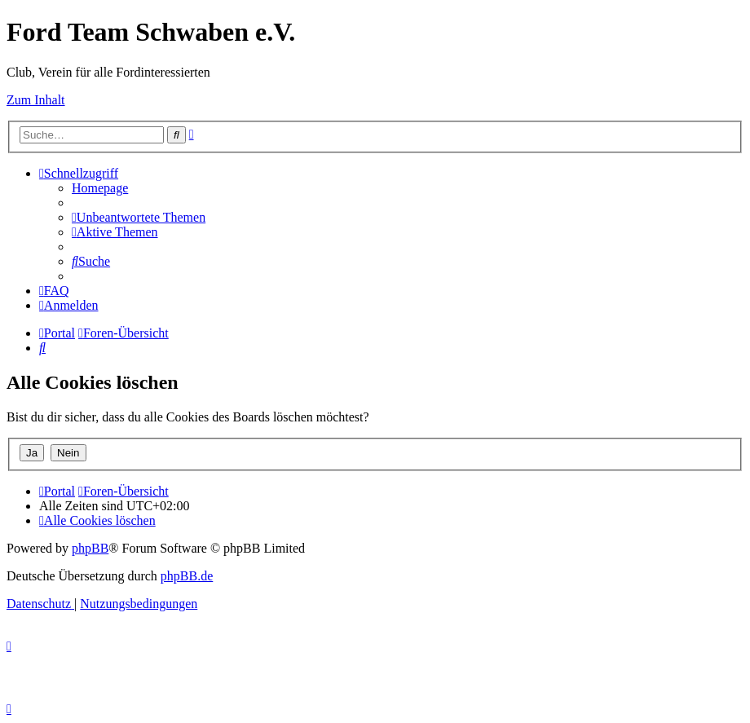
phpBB (90, 548)
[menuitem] (100, 188)
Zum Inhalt (36, 100)
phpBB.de (187, 576)
